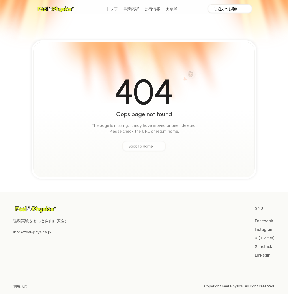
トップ (112, 8)
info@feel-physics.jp (32, 232)
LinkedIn (262, 255)
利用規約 (20, 286)
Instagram (264, 229)
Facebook (264, 221)
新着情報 (152, 8)
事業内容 (131, 8)
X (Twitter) (265, 238)
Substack (263, 246)
